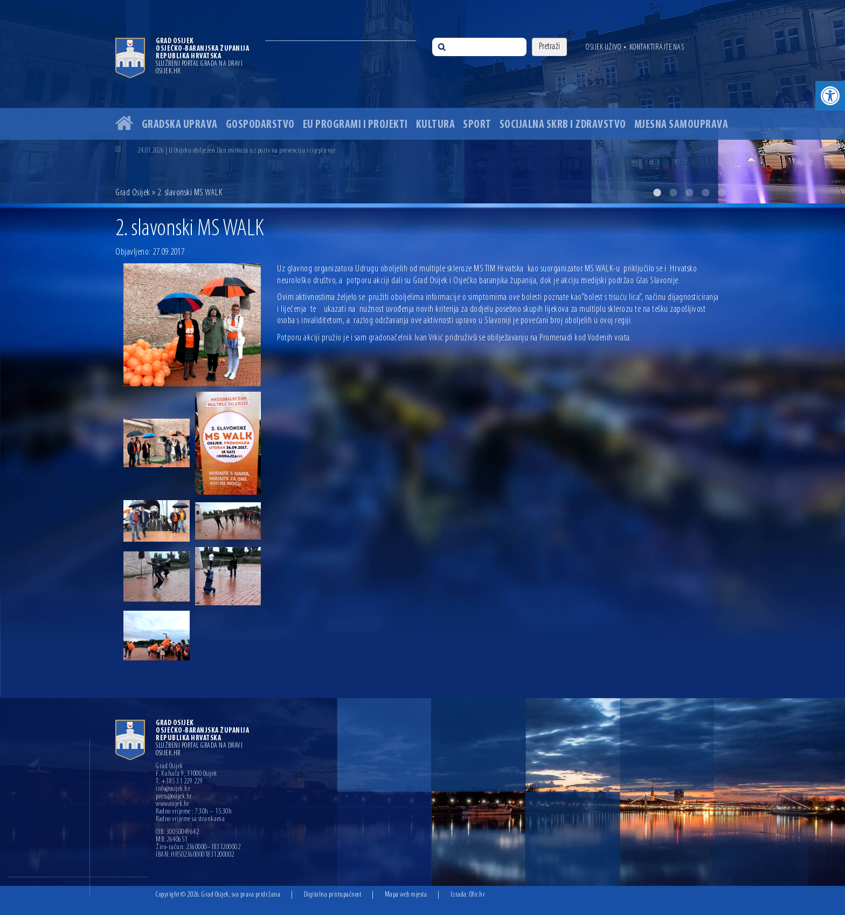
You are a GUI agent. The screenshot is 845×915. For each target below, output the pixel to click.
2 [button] (673, 192)
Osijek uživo (603, 47)
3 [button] (689, 192)
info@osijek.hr (173, 789)
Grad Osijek (132, 193)
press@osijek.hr (174, 797)
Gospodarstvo (260, 125)
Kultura (435, 125)
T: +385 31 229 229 (179, 782)
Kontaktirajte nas (656, 47)
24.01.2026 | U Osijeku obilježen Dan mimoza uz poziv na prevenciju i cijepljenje (236, 151)
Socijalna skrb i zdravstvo (563, 125)
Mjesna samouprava (681, 125)
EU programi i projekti (355, 125)
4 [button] (705, 192)
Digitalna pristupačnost (333, 895)
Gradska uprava (180, 125)
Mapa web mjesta (406, 895)
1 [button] (657, 192)
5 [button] (721, 192)
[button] (830, 96)
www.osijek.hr (173, 804)
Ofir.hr (477, 895)
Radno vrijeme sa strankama (190, 819)
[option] (422, 101)
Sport (477, 125)
